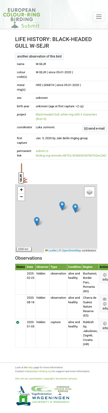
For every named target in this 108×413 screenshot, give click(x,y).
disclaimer (61, 378)
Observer (42, 267)
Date (30, 267)
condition (74, 267)
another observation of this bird (39, 56)
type (54, 267)
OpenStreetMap (71, 250)
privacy (73, 378)
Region (88, 267)
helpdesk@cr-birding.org (38, 371)
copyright (49, 378)
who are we (21, 378)
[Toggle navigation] (99, 16)
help (30, 367)
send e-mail (94, 128)
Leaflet (51, 250)
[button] (37, 221)
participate (35, 378)
